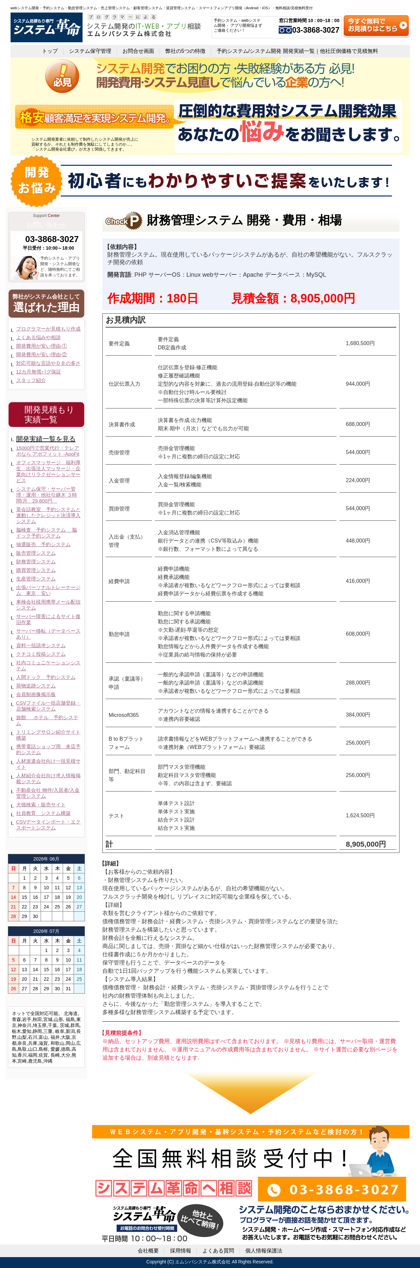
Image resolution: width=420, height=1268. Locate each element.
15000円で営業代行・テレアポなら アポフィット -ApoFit (48, 451)
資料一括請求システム (41, 645)
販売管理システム (36, 553)
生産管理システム (36, 578)
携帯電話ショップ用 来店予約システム (48, 749)
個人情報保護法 (263, 1250)
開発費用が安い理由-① (41, 346)
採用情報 (180, 1250)
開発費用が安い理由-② (41, 354)
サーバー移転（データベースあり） (48, 634)
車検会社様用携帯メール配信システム (48, 605)
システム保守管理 (90, 51)
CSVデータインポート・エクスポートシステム (48, 824)
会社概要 (148, 1250)
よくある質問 (218, 1250)
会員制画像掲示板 (36, 694)
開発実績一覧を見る (46, 438)
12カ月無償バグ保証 (38, 371)
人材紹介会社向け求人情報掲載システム (48, 778)
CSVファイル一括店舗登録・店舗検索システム (48, 706)
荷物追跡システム (36, 685)
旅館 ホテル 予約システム (47, 720)
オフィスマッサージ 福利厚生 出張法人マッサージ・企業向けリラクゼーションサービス (48, 471)
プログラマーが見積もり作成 (48, 329)
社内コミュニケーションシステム (48, 665)
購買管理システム (36, 570)
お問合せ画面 (138, 51)
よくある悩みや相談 (38, 337)
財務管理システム (36, 561)
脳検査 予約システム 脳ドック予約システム (46, 533)
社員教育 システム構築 (43, 813)
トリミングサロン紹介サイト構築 (48, 735)
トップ (50, 51)
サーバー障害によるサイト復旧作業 (48, 619)
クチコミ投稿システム (41, 654)
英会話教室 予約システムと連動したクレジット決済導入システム (48, 515)
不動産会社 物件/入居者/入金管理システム (48, 793)
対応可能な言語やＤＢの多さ (48, 363)
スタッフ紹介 (31, 380)
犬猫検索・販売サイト (41, 804)
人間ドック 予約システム (46, 677)
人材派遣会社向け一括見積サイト (48, 764)
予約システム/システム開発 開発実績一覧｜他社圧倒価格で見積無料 (297, 51)
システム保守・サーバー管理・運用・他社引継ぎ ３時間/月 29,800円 (46, 495)
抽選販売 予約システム (43, 544)
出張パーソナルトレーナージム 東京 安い (48, 590)
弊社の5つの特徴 (185, 51)
